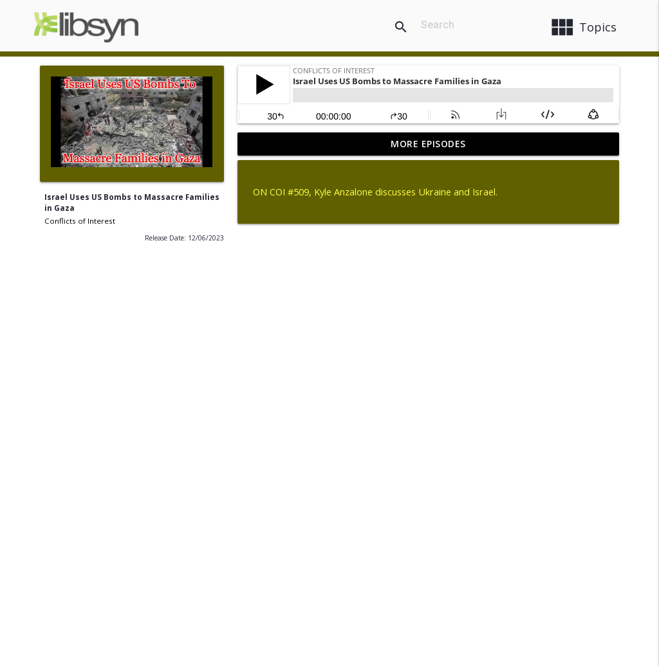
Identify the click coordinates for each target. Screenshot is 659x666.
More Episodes (428, 144)
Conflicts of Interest (79, 221)
